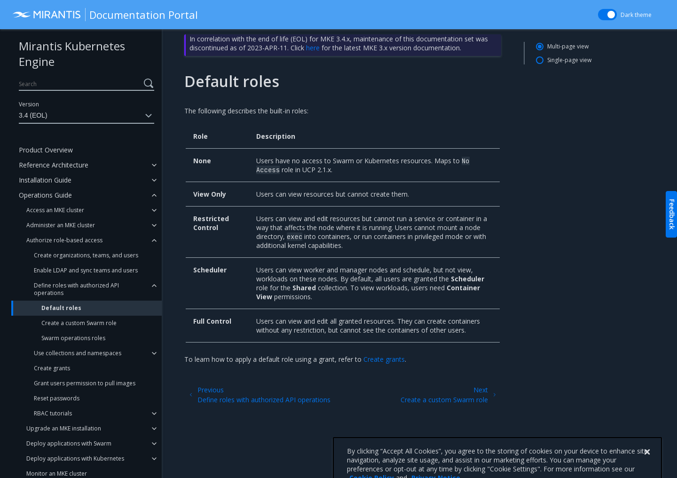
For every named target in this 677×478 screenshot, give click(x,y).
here (313, 47)
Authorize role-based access (64, 240)
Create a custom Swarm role (79, 323)
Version (29, 104)
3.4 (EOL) (86, 115)
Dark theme (636, 15)
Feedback (672, 214)
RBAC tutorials (53, 413)
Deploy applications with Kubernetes (75, 458)
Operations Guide (45, 195)
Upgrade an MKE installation (63, 428)
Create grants (52, 368)
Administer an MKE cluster (60, 225)
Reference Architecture (53, 164)
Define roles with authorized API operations (76, 289)
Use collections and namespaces (77, 353)
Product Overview (46, 149)
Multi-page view (568, 46)
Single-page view (569, 60)
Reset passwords (56, 398)
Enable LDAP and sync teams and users (86, 270)
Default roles (61, 308)
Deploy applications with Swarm (68, 443)
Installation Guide (45, 179)
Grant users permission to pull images (84, 383)
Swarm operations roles (73, 338)
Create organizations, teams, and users (86, 255)
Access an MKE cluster (55, 210)
